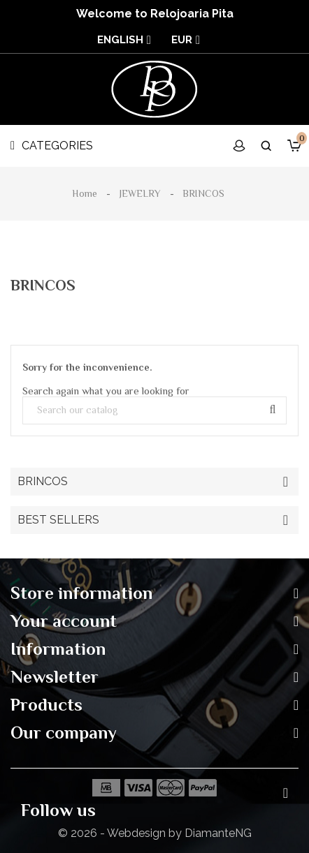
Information (58, 649)
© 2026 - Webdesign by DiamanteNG (155, 833)
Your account (63, 621)
